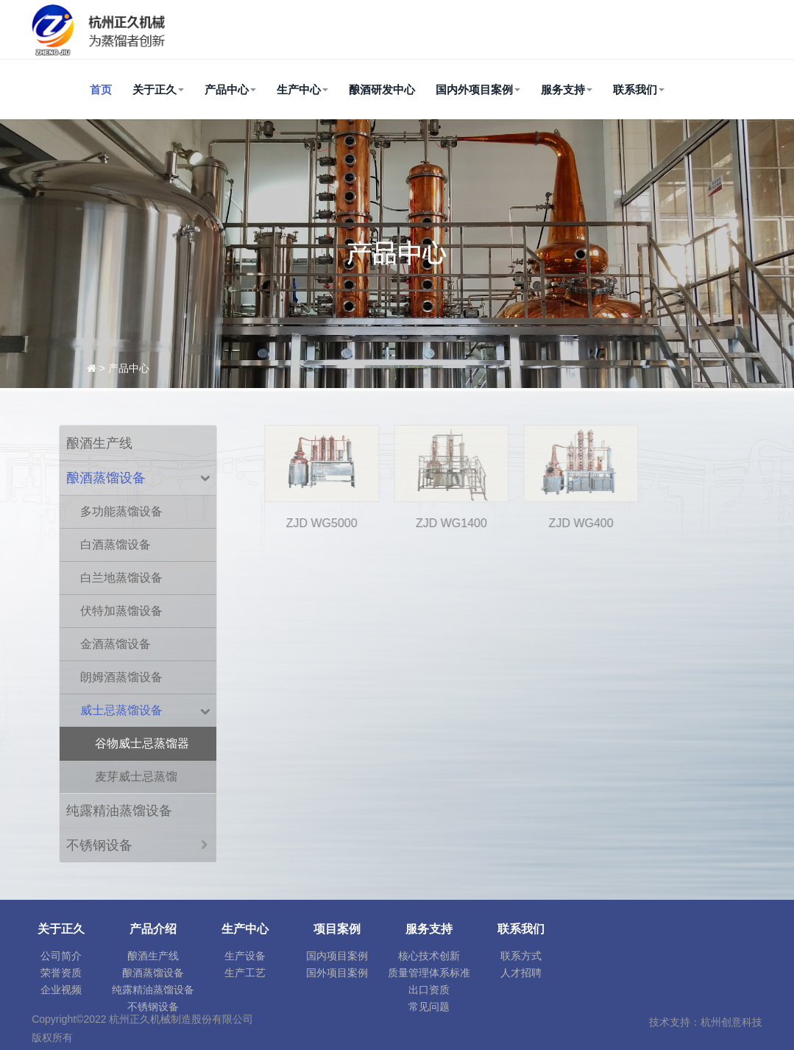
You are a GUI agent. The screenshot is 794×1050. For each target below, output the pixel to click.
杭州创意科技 (731, 1022)
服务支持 (566, 89)
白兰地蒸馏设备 (121, 577)
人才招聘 (521, 973)
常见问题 (429, 1006)
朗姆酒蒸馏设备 (121, 677)
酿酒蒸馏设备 (106, 478)
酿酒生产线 (99, 443)
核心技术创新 (429, 956)
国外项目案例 (337, 973)
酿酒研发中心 (382, 89)
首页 (101, 89)
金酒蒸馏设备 (115, 644)
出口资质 (429, 989)
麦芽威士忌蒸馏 (136, 776)
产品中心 (230, 89)
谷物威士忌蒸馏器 (142, 743)
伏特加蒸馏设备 (121, 611)
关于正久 (158, 89)
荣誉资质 (61, 973)
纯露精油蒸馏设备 (119, 810)
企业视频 (61, 989)
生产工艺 (245, 973)
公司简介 (61, 956)
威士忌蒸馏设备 (121, 710)
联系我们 (638, 89)
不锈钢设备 (99, 845)
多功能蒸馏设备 (121, 511)
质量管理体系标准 (429, 973)
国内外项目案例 (478, 89)
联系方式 (521, 956)
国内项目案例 (337, 956)
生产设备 (245, 956)
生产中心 (302, 89)
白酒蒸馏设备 (115, 544)
